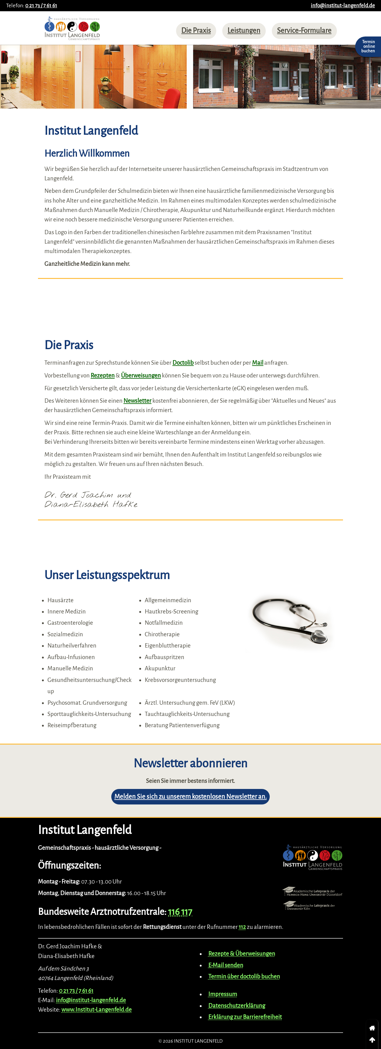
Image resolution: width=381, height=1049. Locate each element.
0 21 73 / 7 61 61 (41, 6)
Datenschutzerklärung (236, 1005)
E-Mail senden (225, 965)
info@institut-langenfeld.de (343, 6)
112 (242, 927)
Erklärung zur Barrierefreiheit (245, 1017)
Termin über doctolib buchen (244, 976)
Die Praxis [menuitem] (196, 30)
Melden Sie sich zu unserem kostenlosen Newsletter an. (190, 796)
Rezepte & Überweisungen (241, 953)
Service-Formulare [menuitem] (304, 30)
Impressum (222, 994)
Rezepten (103, 375)
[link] (372, 1028)
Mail (257, 363)
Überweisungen (141, 375)
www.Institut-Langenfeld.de (96, 1009)
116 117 (180, 912)
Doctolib (183, 363)
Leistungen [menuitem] (243, 30)
